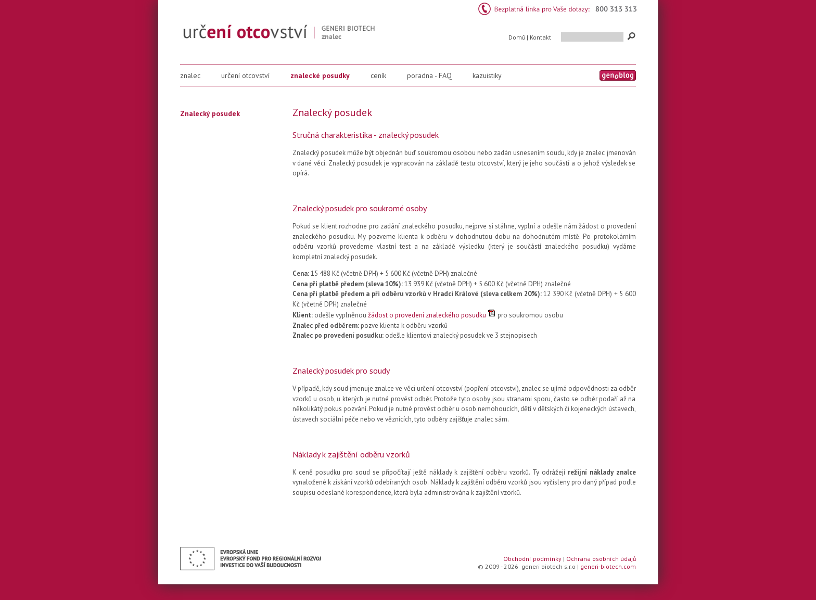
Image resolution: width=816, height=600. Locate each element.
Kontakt (540, 37)
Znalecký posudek (210, 113)
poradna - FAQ (429, 75)
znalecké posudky (320, 75)
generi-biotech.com (608, 566)
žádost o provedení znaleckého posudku (427, 315)
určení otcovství (245, 75)
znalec (190, 75)
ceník (378, 75)
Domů (516, 37)
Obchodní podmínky (532, 559)
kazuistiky (487, 75)
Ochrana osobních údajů (601, 559)
